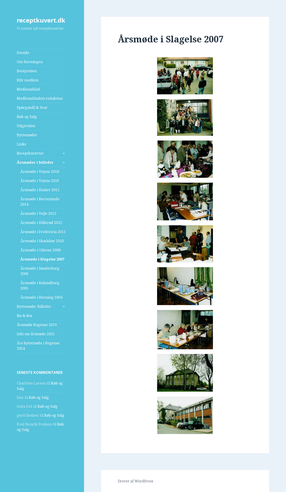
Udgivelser (26, 125)
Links (21, 144)
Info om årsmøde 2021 (36, 333)
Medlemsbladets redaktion (40, 98)
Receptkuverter (30, 153)
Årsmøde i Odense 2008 (40, 250)
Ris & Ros (24, 315)
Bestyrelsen (27, 70)
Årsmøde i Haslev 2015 (39, 189)
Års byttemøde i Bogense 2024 (38, 346)
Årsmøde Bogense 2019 (37, 324)
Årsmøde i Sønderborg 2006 (39, 271)
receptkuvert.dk (41, 20)
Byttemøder (27, 134)
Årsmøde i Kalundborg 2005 (39, 285)
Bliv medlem (27, 80)
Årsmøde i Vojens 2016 (39, 180)
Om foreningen (30, 61)
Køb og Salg (27, 116)
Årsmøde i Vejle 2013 (38, 213)
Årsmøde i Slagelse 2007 (42, 259)
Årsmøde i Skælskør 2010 (42, 240)
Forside (23, 52)
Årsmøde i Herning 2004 (41, 297)
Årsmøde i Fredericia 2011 (43, 231)
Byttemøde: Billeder (34, 306)
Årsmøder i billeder (35, 162)
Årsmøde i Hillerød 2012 (41, 222)
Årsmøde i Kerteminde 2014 (39, 201)
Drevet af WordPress (135, 481)
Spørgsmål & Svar (32, 107)
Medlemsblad (28, 89)
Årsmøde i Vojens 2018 (39, 171)
